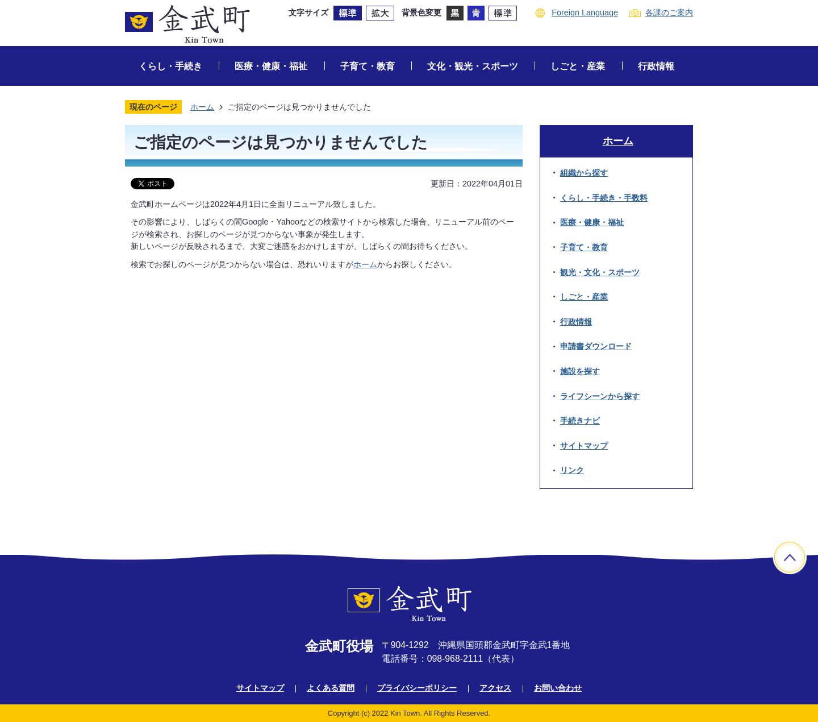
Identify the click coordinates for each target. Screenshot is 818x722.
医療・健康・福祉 (271, 66)
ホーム (202, 106)
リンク (572, 470)
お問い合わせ (558, 687)
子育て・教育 (367, 66)
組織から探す (584, 172)
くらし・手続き (170, 66)
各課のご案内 (669, 12)
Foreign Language (585, 12)
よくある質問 (330, 687)
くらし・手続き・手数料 (604, 197)
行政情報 (656, 66)
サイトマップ (584, 445)
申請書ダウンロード (596, 346)
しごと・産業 (577, 66)
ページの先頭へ (790, 557)
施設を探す (580, 371)
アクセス (495, 687)
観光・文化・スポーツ (600, 272)
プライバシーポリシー (417, 687)
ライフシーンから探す (600, 396)
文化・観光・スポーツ (472, 66)
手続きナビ (580, 420)
